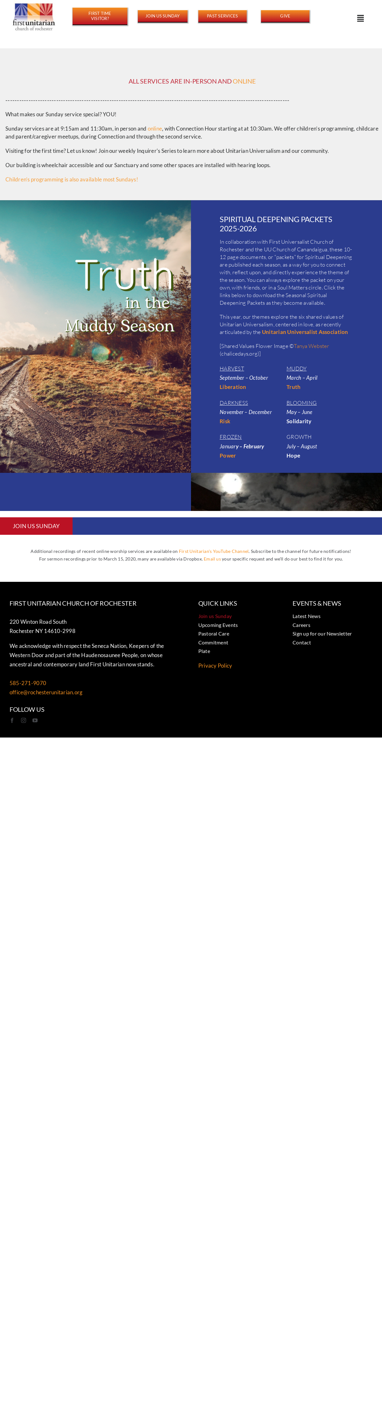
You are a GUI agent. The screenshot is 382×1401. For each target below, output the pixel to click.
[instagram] (23, 720)
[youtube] (35, 720)
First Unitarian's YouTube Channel (214, 551)
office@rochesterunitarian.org (46, 692)
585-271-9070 (28, 683)
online (155, 129)
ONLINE (244, 82)
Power (228, 455)
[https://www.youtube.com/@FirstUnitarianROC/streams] (222, 16)
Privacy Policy (215, 665)
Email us (212, 558)
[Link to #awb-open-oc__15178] (360, 18)
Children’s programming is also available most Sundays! (71, 180)
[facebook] (12, 720)
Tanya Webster (311, 346)
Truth (293, 387)
